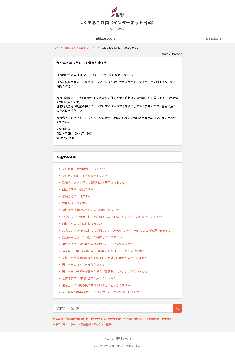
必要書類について (119, 38)
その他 (175, 38)
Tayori (117, 345)
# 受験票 (167, 319)
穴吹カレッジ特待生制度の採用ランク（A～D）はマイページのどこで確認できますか (116, 230)
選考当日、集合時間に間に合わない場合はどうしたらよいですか (103, 251)
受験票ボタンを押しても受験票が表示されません (93, 182)
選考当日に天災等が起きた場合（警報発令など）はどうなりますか (105, 271)
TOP (55, 47)
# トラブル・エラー (64, 324)
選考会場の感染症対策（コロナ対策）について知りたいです (100, 292)
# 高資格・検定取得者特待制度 (70, 319)
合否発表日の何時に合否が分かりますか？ (89, 278)
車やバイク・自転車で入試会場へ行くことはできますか (97, 244)
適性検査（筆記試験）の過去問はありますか (90, 210)
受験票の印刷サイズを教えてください (86, 175)
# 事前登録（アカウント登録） (96, 324)
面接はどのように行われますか (82, 223)
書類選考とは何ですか (76, 196)
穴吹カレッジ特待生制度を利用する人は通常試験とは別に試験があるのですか (112, 217)
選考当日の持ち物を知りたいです (83, 264)
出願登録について (61, 38)
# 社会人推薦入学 (134, 319)
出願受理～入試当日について (150, 38)
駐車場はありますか (75, 203)
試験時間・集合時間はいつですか (83, 169)
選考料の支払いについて (90, 38)
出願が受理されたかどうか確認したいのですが (92, 237)
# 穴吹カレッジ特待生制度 (106, 319)
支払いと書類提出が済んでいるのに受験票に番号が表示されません (104, 258)
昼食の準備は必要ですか (77, 189)
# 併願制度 (153, 319)
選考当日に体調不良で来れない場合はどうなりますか (96, 285)
